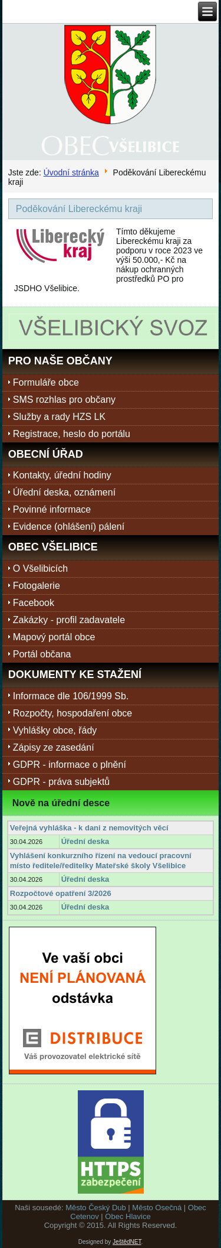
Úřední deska (85, 841)
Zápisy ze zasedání (53, 747)
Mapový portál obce (54, 637)
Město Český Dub (95, 1207)
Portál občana (42, 654)
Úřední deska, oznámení (64, 492)
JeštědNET (127, 1242)
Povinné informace (52, 509)
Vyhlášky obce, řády (55, 730)
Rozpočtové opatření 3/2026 (60, 893)
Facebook (33, 603)
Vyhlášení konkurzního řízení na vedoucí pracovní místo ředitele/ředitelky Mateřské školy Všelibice (101, 860)
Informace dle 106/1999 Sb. (71, 696)
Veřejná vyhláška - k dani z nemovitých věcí (89, 827)
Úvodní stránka (71, 172)
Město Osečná (157, 1207)
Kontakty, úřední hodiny (62, 475)
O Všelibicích (40, 568)
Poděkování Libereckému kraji (79, 209)
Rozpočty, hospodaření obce (73, 713)
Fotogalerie (36, 586)
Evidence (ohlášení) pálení (68, 527)
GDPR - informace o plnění (69, 765)
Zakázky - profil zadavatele (69, 620)
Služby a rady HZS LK (59, 417)
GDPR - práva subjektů (61, 782)
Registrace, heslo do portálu (71, 434)
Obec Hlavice (127, 1216)
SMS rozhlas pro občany (64, 400)
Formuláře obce (46, 382)
